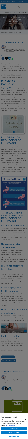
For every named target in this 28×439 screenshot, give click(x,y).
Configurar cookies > (14, 436)
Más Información (10, 425)
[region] (14, 426)
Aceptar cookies (14, 428)
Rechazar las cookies (14, 432)
